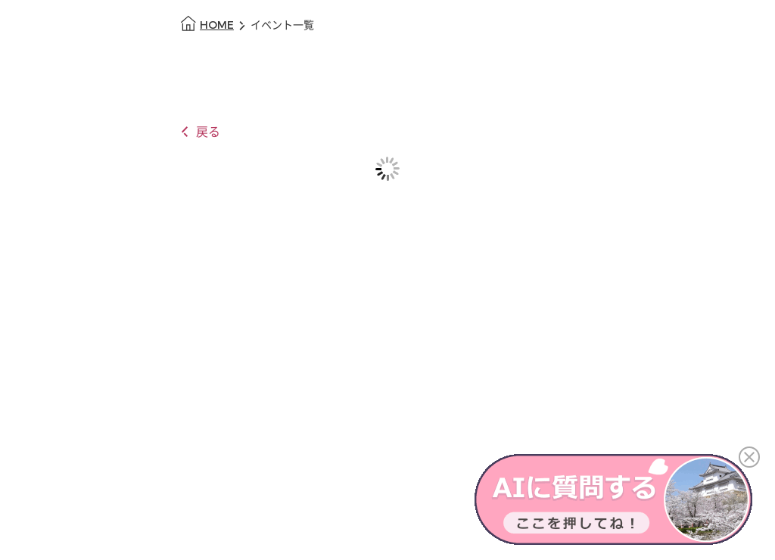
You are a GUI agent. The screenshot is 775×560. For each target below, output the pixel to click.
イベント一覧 (282, 25)
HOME (217, 25)
